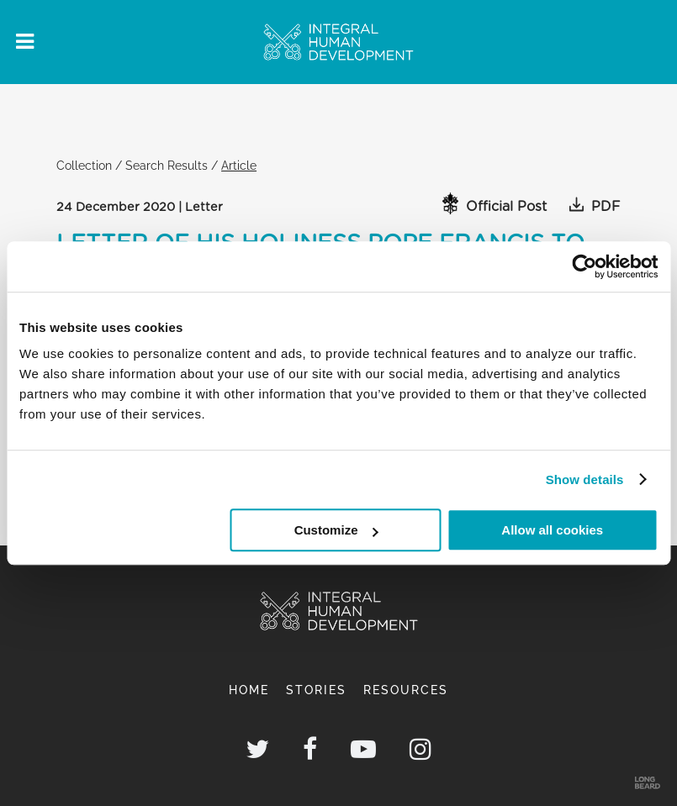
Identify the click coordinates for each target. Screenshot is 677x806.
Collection (84, 165)
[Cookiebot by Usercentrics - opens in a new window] (584, 266)
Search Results (166, 165)
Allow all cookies (552, 530)
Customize (336, 530)
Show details (585, 479)
